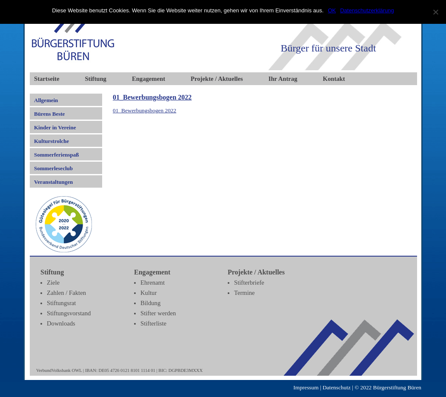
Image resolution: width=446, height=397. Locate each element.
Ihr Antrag (283, 78)
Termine (244, 292)
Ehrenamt (152, 282)
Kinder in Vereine (55, 127)
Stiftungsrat (61, 303)
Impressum (305, 387)
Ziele (53, 282)
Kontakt (334, 78)
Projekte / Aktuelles (217, 78)
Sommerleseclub (53, 168)
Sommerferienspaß (56, 154)
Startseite (46, 78)
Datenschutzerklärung (367, 10)
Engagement (148, 78)
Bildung (150, 303)
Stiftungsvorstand (69, 313)
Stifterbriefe (249, 282)
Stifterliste (153, 323)
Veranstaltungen (53, 182)
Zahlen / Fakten (66, 292)
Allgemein (46, 100)
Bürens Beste (49, 114)
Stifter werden (158, 313)
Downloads (61, 323)
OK (332, 10)
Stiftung (95, 78)
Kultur (148, 292)
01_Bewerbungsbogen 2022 (152, 97)
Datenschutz (337, 387)
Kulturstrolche (51, 141)
